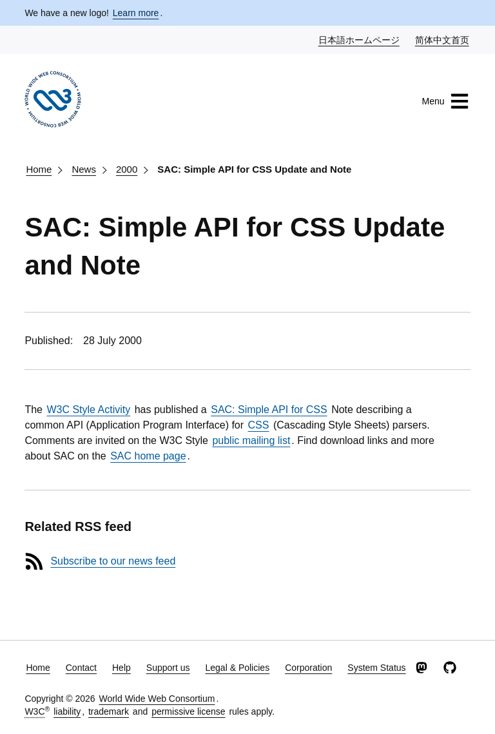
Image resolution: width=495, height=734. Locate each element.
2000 (126, 169)
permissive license (188, 711)
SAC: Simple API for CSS (269, 409)
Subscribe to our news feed (112, 560)
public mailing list (251, 440)
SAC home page (148, 455)
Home (39, 169)
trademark (108, 711)
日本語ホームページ (359, 39)
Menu (445, 101)
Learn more (136, 13)
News (84, 169)
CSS (258, 425)
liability (67, 711)
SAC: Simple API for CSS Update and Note (254, 169)
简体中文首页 (443, 39)
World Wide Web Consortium (157, 698)
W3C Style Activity (88, 409)
